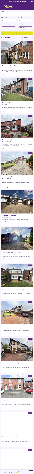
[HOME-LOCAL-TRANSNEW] (7, 7)
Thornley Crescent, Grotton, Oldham (11, 252)
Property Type (4, 17)
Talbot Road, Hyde (6, 102)
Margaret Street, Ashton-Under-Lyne (11, 400)
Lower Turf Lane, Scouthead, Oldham (11, 176)
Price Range (21, 24)
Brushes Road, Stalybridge (9, 65)
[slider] (1, 26)
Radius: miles (4, 24)
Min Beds (20, 17)
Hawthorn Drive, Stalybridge (9, 215)
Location (3, 11)
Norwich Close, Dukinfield (8, 326)
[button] (32, 1)
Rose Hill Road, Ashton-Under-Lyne (11, 363)
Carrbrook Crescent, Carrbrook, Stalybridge (13, 289)
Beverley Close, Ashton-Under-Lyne (11, 437)
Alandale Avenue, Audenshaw (9, 139)
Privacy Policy (16, 472)
